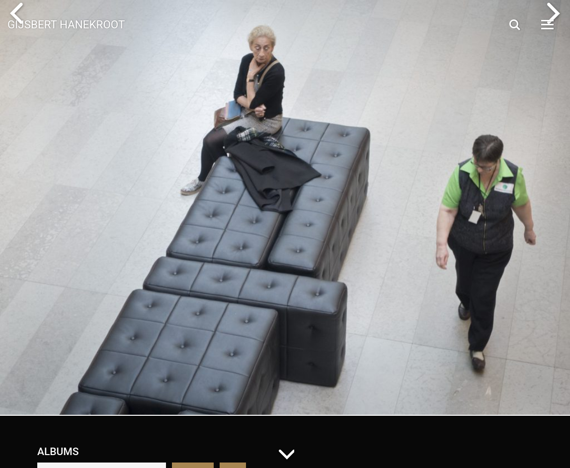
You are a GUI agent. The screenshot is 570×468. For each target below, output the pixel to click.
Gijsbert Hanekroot (66, 24)
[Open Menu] (547, 24)
